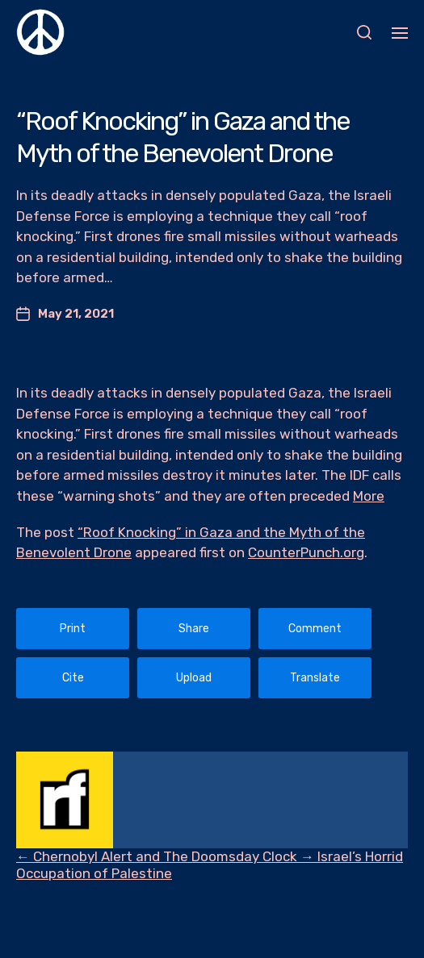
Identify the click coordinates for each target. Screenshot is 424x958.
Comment (315, 628)
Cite (73, 678)
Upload (194, 678)
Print (73, 628)
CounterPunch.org (306, 552)
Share (193, 628)
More (368, 496)
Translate (315, 678)
